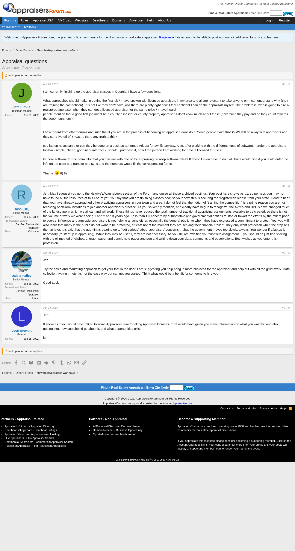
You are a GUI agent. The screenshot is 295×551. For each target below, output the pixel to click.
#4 (289, 307)
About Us (164, 20)
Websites (81, 20)
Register (165, 37)
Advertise (136, 20)
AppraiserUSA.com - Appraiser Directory (29, 426)
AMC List (64, 20)
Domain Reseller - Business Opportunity (117, 430)
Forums (10, 20)
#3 (289, 252)
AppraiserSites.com (182, 403)
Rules (24, 20)
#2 (289, 186)
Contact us (227, 408)
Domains (118, 20)
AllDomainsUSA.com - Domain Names (117, 426)
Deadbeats (100, 20)
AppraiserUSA (43, 20)
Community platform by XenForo (148, 460)
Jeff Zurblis (12, 68)
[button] (19, 27)
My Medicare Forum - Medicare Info (115, 434)
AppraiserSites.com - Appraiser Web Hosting (32, 434)
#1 (289, 84)
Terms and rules (247, 408)
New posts (29, 26)
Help (150, 20)
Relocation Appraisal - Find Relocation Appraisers (35, 445)
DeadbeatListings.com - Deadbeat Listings (31, 430)
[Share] (283, 84)
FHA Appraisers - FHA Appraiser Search (29, 438)
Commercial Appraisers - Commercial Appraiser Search (39, 442)
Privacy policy (268, 408)
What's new (9, 26)
